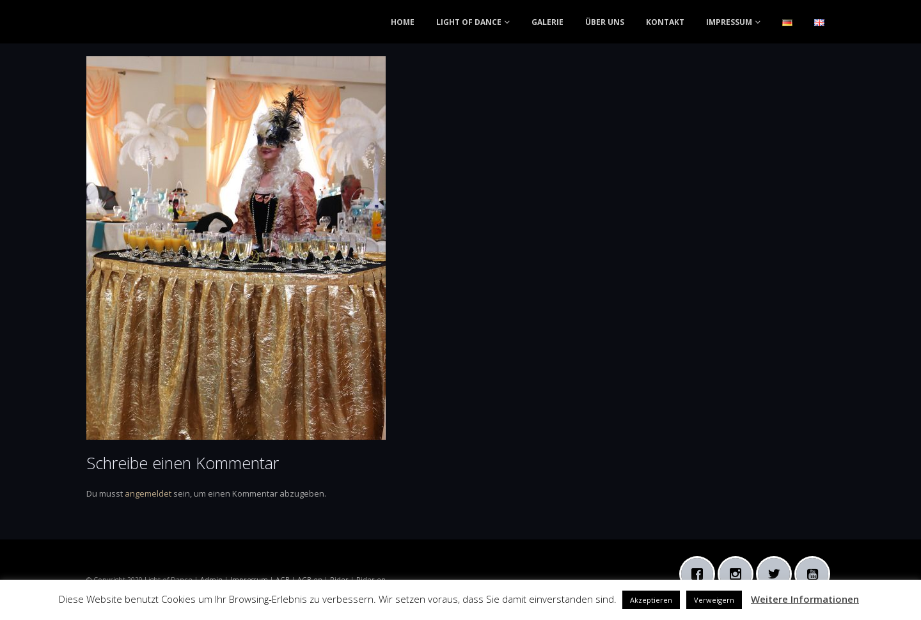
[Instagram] (739, 574)
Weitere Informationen (805, 599)
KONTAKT (665, 22)
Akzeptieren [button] (651, 600)
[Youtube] (815, 574)
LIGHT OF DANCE (468, 22)
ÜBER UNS (604, 22)
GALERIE (547, 22)
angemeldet (148, 493)
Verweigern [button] (714, 600)
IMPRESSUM (729, 22)
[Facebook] (700, 574)
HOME (402, 22)
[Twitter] (777, 574)
